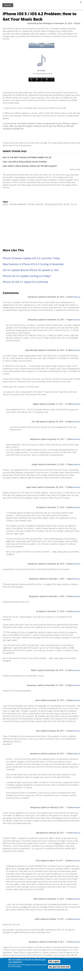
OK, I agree (54, 961)
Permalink (76, 297)
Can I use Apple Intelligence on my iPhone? (25, 161)
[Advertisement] (41, 227)
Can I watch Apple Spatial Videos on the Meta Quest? (30, 166)
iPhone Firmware (17, 204)
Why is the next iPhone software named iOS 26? (27, 157)
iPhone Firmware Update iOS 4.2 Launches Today (31, 258)
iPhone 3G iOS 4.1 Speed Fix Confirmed (25, 282)
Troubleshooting (54, 204)
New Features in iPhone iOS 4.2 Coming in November (33, 264)
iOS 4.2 (74, 204)
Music (67, 204)
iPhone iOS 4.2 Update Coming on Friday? (27, 276)
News (5, 204)
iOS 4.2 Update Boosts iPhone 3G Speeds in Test (31, 270)
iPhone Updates (35, 204)
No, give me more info (59, 967)
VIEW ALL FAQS (75, 169)
